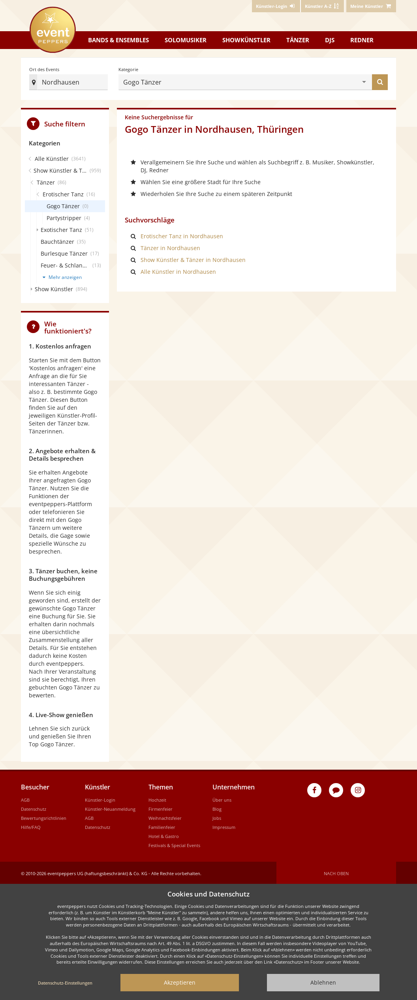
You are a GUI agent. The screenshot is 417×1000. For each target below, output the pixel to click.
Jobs (216, 816)
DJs (329, 40)
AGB (25, 798)
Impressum (223, 826)
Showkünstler (246, 40)
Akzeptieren (179, 982)
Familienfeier (161, 826)
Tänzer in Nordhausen (170, 246)
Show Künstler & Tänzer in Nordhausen (193, 258)
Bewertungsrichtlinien (43, 816)
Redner (362, 40)
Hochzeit (157, 798)
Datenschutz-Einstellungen (65, 983)
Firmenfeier (160, 807)
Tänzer (297, 40)
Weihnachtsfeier (165, 816)
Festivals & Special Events (174, 844)
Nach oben (336, 872)
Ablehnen (323, 982)
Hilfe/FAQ (31, 826)
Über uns (221, 798)
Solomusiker (186, 40)
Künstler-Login (100, 798)
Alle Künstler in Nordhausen (178, 270)
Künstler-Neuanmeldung (110, 807)
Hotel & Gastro (163, 835)
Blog (217, 807)
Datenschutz (33, 807)
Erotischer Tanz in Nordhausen (182, 234)
